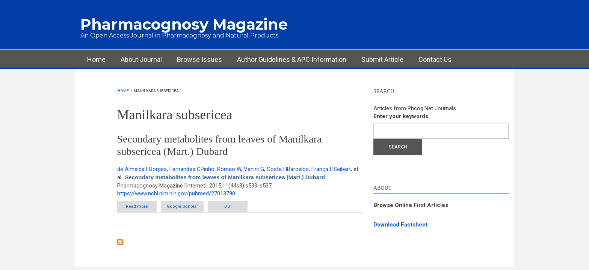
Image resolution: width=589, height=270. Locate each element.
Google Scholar (182, 206)
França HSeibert (331, 169)
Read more (141, 206)
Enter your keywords (400, 116)
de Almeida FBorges (142, 169)
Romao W (229, 169)
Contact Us (435, 59)
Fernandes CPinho (191, 169)
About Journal (141, 59)
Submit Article (382, 59)
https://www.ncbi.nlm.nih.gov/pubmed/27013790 (176, 193)
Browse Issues (199, 59)
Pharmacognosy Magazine (184, 24)
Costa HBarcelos (288, 169)
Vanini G (254, 169)
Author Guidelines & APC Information (291, 59)
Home (96, 59)
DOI (227, 206)
